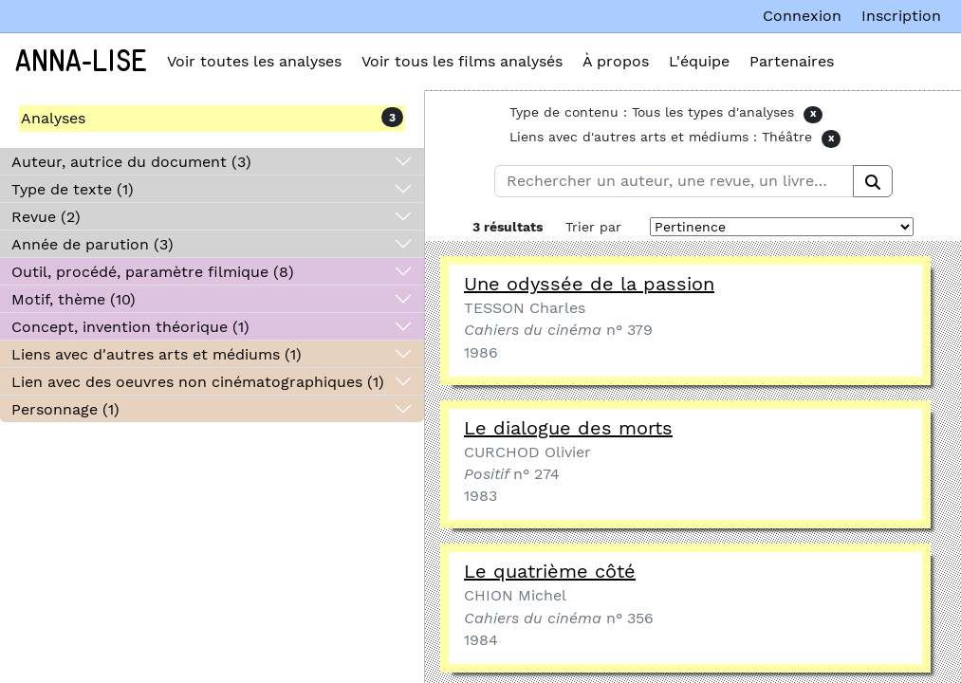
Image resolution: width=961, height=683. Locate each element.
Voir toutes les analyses (254, 61)
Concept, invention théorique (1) (130, 327)
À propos (615, 61)
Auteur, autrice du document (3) (131, 162)
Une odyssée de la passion (589, 283)
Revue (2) (46, 217)
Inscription (901, 16)
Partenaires (791, 61)
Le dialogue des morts (568, 427)
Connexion (802, 16)
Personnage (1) (65, 409)
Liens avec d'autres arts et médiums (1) (156, 354)
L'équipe (699, 61)
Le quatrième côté (550, 571)
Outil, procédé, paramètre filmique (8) (152, 272)
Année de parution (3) (92, 244)
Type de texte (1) (72, 189)
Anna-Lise (81, 61)
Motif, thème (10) (73, 299)
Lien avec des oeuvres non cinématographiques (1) (197, 382)
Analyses (53, 118)
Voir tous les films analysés (462, 61)
